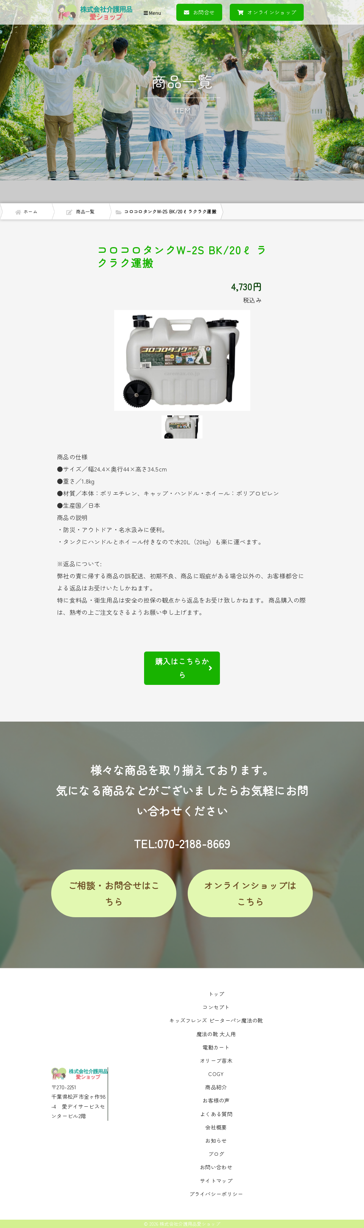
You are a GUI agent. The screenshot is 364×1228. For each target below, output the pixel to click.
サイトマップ (216, 1180)
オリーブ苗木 (216, 1060)
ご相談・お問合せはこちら (114, 893)
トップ (216, 994)
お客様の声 (216, 1100)
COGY (216, 1074)
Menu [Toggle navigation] (152, 13)
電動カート (216, 1047)
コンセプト (216, 1007)
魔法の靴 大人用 (216, 1034)
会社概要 (216, 1127)
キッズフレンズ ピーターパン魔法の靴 (216, 1020)
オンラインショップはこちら (250, 893)
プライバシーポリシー (216, 1194)
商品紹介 (216, 1087)
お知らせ (216, 1140)
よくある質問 (216, 1114)
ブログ (216, 1154)
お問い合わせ (216, 1167)
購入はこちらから (183, 668)
